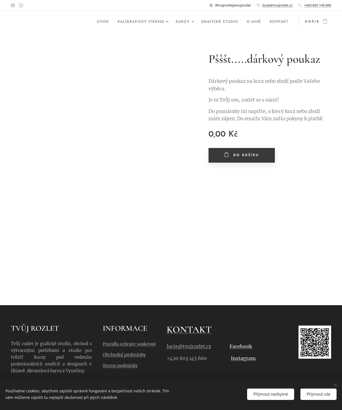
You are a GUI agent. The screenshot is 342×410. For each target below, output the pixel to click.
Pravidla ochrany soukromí (129, 343)
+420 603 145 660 (317, 5)
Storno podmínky (120, 365)
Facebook (240, 347)
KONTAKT (189, 329)
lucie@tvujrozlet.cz (277, 5)
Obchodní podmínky (124, 355)
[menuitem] (79, 22)
